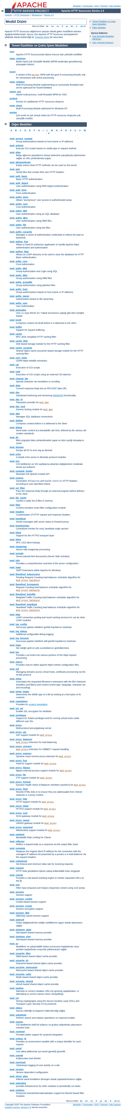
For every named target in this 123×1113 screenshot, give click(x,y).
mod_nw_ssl (16, 708)
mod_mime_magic (19, 691)
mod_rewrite (16, 875)
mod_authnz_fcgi (19, 241)
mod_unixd (16, 1048)
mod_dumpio (17, 447)
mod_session (17, 892)
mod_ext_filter (17, 488)
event (13, 72)
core (12, 51)
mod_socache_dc (19, 960)
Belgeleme (37, 15)
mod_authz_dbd (18, 268)
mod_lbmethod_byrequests (24, 584)
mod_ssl (14, 998)
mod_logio (15, 645)
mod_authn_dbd (18, 211)
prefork (13, 98)
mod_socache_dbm (20, 953)
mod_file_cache (18, 498)
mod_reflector (17, 841)
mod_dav (14, 392)
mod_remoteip (17, 848)
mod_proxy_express (20, 753)
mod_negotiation (19, 701)
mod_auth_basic (18, 176)
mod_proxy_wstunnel (21, 827)
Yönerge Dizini (42, 37)
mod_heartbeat (18, 518)
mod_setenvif (17, 919)
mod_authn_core (19, 204)
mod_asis (15, 169)
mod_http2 (15, 532)
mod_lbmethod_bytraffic (23, 594)
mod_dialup (16, 427)
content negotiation (38, 704)
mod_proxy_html (19, 789)
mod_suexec (16, 1022)
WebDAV (58, 395)
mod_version (17, 1069)
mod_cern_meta (18, 358)
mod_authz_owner (19, 296)
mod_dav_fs (16, 399)
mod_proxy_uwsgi (19, 820)
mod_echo (15, 454)
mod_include (16, 553)
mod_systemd (17, 1031)
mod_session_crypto (21, 906)
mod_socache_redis (20, 974)
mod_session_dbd (19, 913)
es (58, 26)
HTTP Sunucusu (21, 15)
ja (67, 26)
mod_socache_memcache (23, 967)
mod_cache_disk (19, 341)
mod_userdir (16, 1055)
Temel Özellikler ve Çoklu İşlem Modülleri (104, 22)
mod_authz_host (18, 289)
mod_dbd (15, 413)
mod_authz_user (18, 303)
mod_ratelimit (17, 834)
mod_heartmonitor (19, 525)
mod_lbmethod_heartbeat (23, 604)
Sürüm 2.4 (49, 15)
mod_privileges (18, 715)
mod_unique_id (18, 1038)
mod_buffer (16, 327)
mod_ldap (15, 614)
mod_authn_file (18, 225)
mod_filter (15, 505)
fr (62, 26)
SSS (96, 6)
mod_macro (16, 662)
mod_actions (16, 145)
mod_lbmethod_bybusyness (25, 574)
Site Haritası (115, 6)
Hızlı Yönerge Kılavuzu (102, 42)
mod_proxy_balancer (28, 580)
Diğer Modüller (99, 27)
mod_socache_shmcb (21, 981)
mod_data (15, 385)
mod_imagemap (18, 546)
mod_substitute (18, 1015)
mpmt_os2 (15, 91)
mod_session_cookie (21, 899)
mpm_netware (17, 82)
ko (72, 26)
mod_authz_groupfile (21, 282)
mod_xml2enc (17, 1090)
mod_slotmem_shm (20, 936)
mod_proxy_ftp (18, 774)
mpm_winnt (16, 105)
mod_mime (15, 678)
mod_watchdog (18, 1083)
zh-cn (83, 26)
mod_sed (14, 885)
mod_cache (16, 334)
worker (36, 75)
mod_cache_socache (21, 348)
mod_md (14, 669)
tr (76, 26)
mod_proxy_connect (21, 746)
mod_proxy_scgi (18, 813)
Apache (8, 15)
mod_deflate (16, 420)
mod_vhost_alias (19, 1076)
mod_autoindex (18, 310)
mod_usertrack (18, 1062)
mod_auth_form (18, 190)
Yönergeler (88, 6)
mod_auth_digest (19, 183)
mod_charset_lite (19, 378)
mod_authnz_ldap (19, 251)
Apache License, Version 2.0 (18, 1107)
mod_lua (14, 652)
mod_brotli (15, 320)
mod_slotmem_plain (20, 929)
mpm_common (18, 58)
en (52, 26)
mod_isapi (15, 567)
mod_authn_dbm (19, 218)
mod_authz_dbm (18, 275)
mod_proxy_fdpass (20, 767)
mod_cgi (14, 364)
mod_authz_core (18, 261)
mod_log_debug (18, 631)
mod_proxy (16, 725)
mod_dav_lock (17, 406)
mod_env (14, 461)
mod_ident (15, 539)
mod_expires (16, 478)
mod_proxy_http (18, 799)
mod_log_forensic (19, 638)
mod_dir (14, 437)
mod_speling (16, 988)
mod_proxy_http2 (19, 806)
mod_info (15, 560)
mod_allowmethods (20, 162)
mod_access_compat (21, 138)
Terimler (104, 6)
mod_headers (17, 512)
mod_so (14, 943)
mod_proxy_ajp (18, 732)
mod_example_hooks (21, 471)
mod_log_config (18, 624)
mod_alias (15, 152)
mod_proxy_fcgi (18, 760)
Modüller (77, 6)
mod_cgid (15, 371)
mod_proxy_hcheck (20, 782)
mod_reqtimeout (18, 861)
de (47, 26)
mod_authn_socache (21, 232)
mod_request (17, 868)
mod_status (16, 1008)
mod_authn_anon (19, 197)
